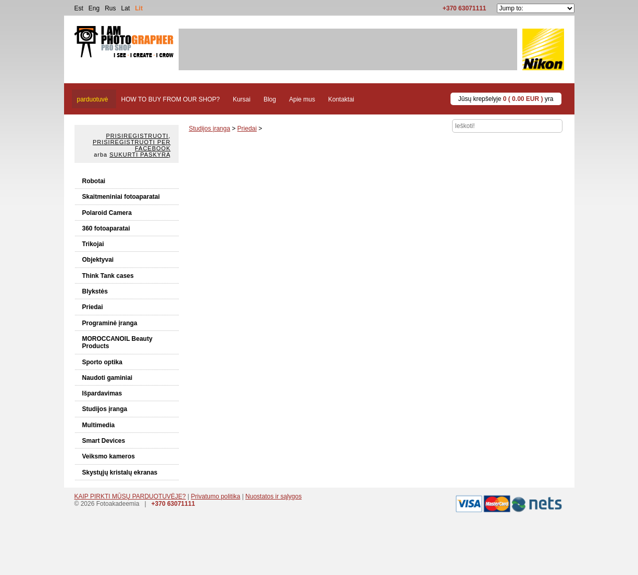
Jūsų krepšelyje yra (506, 99)
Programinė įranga (109, 323)
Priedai (92, 307)
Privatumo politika (216, 496)
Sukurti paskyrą (139, 154)
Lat (125, 8)
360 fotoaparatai (106, 228)
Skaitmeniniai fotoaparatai (121, 196)
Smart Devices (104, 440)
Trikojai (93, 244)
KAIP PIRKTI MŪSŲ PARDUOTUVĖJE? (130, 496)
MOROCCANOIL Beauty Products (117, 342)
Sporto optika (102, 362)
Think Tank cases (108, 275)
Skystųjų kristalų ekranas (120, 472)
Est (78, 8)
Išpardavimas (102, 393)
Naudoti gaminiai (107, 377)
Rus (110, 8)
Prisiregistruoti (137, 136)
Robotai (94, 181)
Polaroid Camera (107, 212)
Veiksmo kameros (108, 456)
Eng (94, 8)
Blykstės (95, 291)
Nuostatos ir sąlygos (273, 496)
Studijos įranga (105, 409)
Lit (139, 8)
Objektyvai (98, 259)
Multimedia (98, 425)
